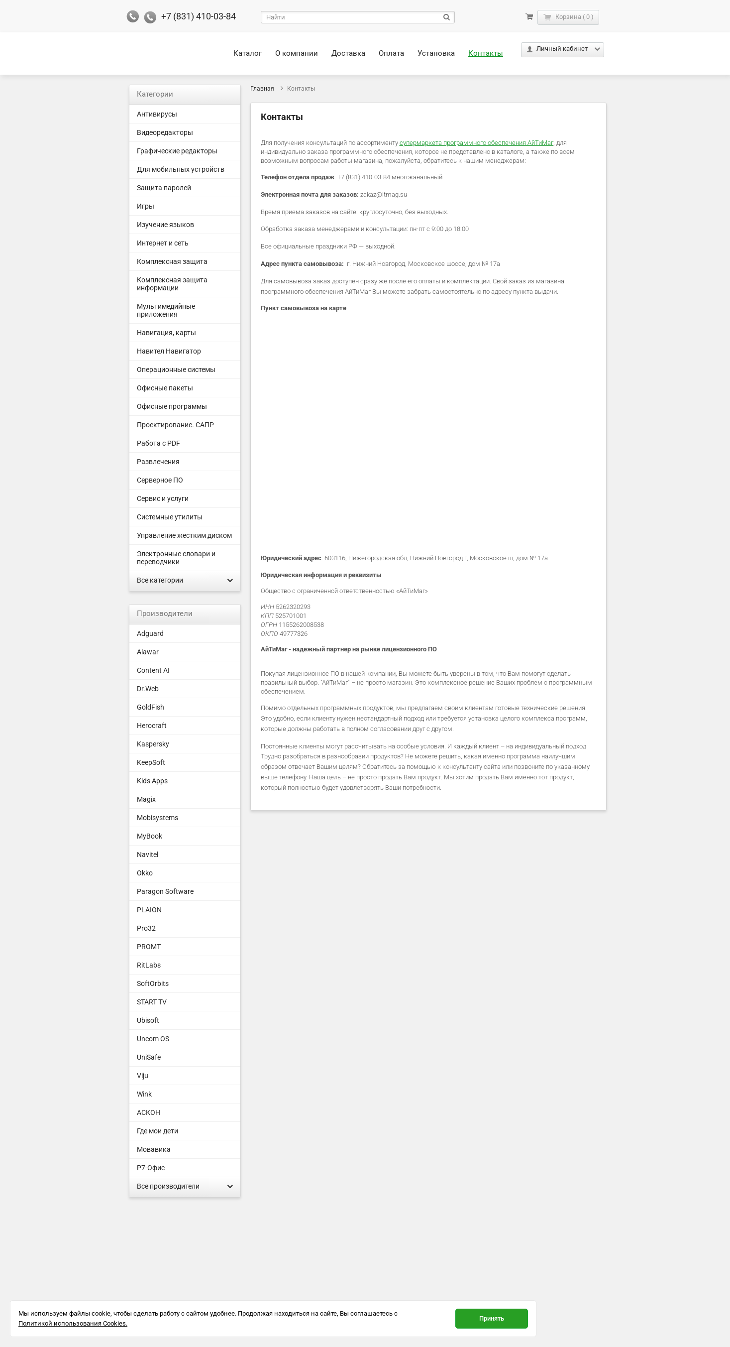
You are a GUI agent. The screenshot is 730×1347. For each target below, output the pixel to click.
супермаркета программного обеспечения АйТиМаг (476, 142)
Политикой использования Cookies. (72, 1323)
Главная (262, 88)
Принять (491, 1318)
